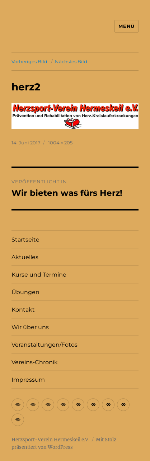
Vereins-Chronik (34, 362)
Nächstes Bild (71, 61)
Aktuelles (24, 257)
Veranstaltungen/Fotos (44, 344)
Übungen (25, 292)
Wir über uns (30, 327)
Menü (126, 26)
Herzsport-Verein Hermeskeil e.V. (50, 440)
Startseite (25, 239)
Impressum (28, 379)
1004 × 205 (60, 142)
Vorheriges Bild (29, 61)
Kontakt (23, 309)
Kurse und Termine (38, 274)
